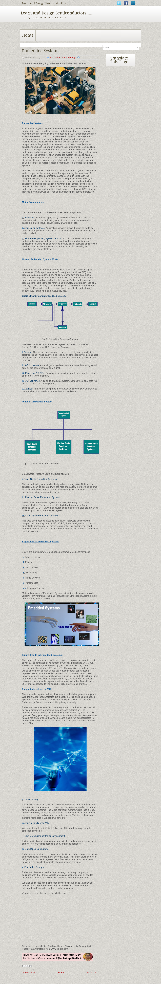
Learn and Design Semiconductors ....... (57, 13)
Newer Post (29, 972)
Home (28, 35)
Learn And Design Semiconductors (44, 3)
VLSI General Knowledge (63, 57)
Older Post (93, 972)
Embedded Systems (40, 51)
